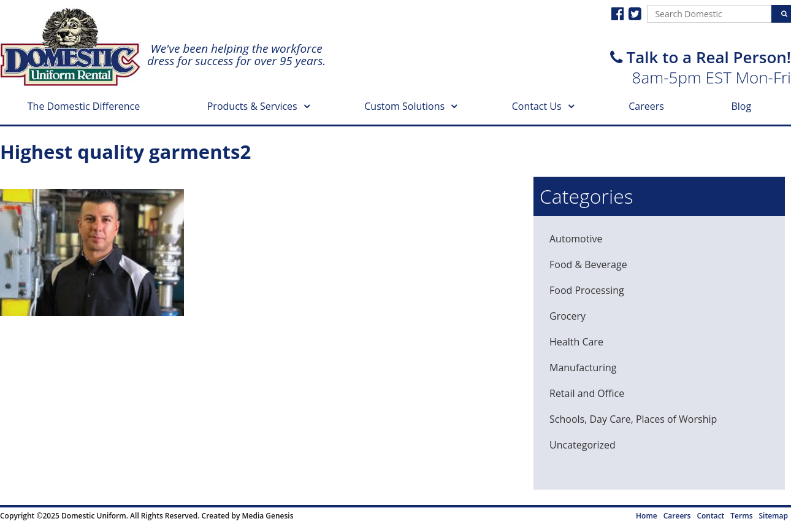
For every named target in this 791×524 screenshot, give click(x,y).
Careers (646, 106)
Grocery (567, 316)
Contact (710, 516)
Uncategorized (582, 445)
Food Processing (586, 290)
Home (646, 516)
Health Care (576, 342)
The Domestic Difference (84, 106)
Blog (741, 106)
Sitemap (773, 516)
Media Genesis (267, 516)
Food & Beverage (588, 264)
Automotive (575, 238)
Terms (741, 516)
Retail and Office (586, 393)
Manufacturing (582, 367)
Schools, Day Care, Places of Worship (633, 419)
